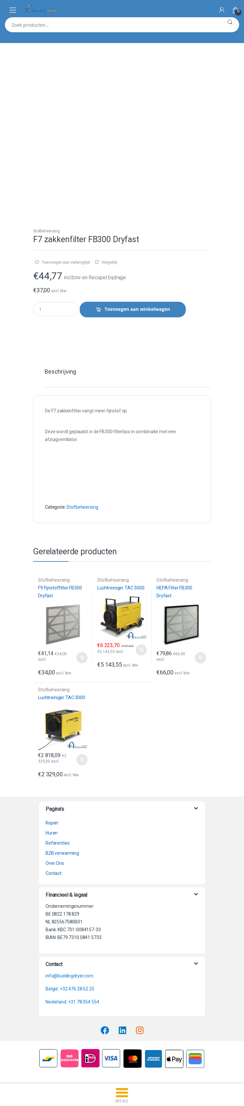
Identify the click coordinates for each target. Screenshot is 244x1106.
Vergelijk (109, 262)
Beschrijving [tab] (60, 372)
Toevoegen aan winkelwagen (137, 309)
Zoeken (230, 24)
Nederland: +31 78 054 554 (72, 1001)
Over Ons (55, 863)
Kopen (52, 822)
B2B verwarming (62, 853)
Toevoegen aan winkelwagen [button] (82, 657)
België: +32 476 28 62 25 (70, 988)
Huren (52, 833)
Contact (53, 873)
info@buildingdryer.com (69, 975)
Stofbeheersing (46, 231)
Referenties (57, 843)
